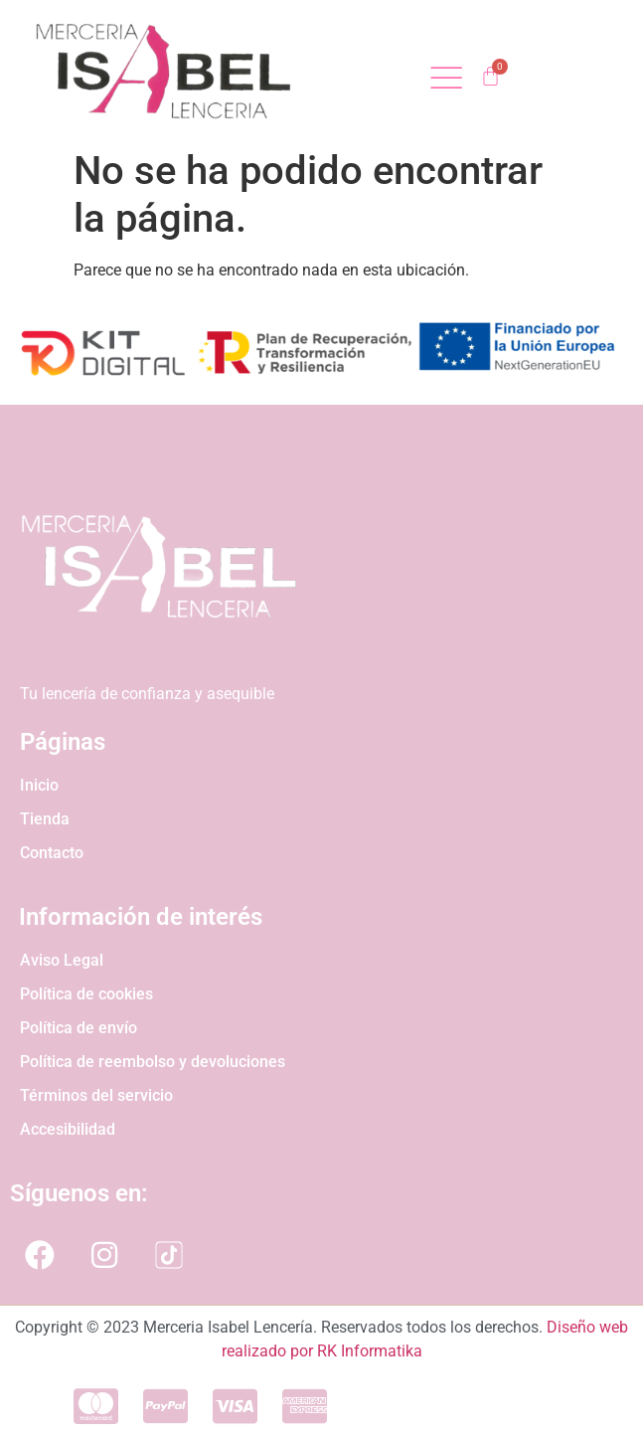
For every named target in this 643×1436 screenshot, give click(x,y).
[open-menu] (446, 80)
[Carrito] (490, 76)
